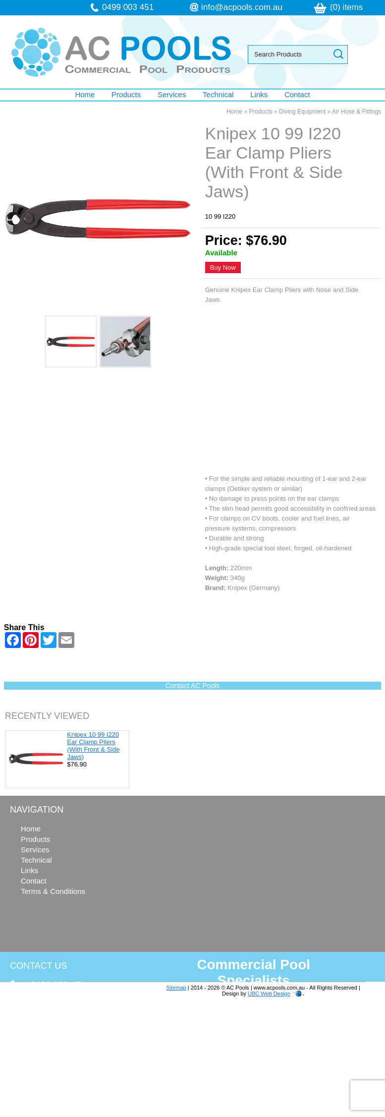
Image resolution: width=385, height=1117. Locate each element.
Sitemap (176, 988)
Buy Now (223, 267)
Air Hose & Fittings (356, 111)
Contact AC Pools (192, 686)
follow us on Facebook (70, 1067)
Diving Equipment (302, 111)
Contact (297, 94)
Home (85, 94)
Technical (218, 94)
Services (172, 94)
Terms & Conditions (53, 891)
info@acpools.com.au (241, 7)
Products (126, 94)
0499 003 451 (128, 7)
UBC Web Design (269, 994)
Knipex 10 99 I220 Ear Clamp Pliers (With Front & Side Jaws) (93, 746)
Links (259, 94)
